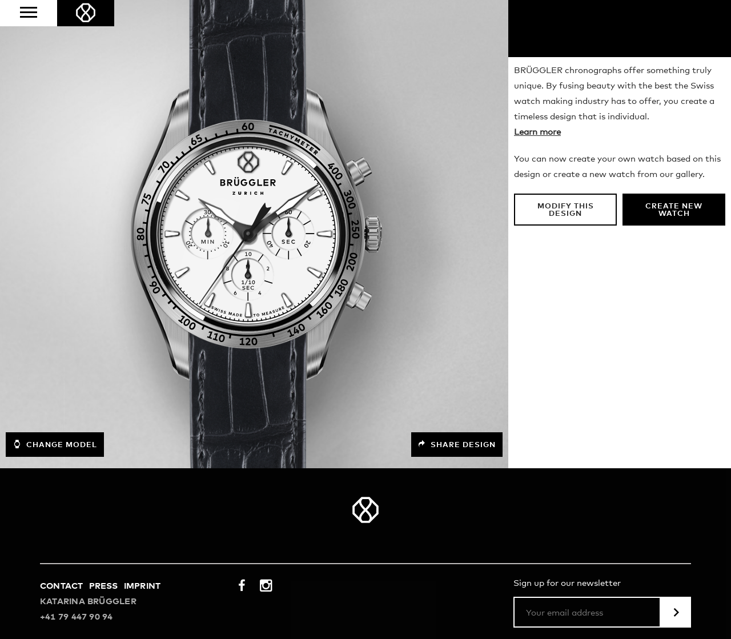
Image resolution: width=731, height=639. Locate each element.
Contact (61, 586)
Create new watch (673, 210)
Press (103, 586)
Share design (457, 444)
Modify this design (565, 210)
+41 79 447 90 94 (76, 617)
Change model (55, 444)
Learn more (537, 132)
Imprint (142, 586)
